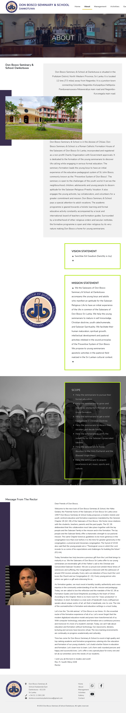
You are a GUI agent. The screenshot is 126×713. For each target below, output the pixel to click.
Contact (81, 698)
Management (100, 6)
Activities (114, 6)
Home (77, 6)
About (87, 6)
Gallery (81, 695)
